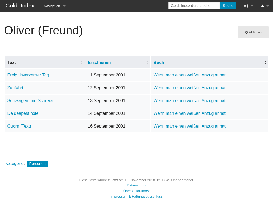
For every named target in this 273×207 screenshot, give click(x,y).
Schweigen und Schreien (31, 100)
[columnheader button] (118, 62)
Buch (159, 62)
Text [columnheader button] (11, 62)
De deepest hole (23, 113)
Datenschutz (136, 185)
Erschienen (99, 62)
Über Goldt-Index (136, 191)
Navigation (52, 6)
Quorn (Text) (19, 126)
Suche (228, 5)
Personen (37, 163)
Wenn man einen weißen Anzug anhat (190, 75)
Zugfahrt (15, 88)
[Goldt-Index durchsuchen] (194, 5)
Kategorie (14, 163)
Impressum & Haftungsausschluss (136, 196)
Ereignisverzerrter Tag (28, 75)
